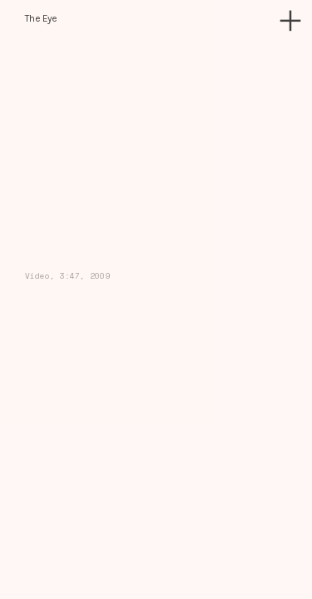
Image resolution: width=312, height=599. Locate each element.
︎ (290, 21)
